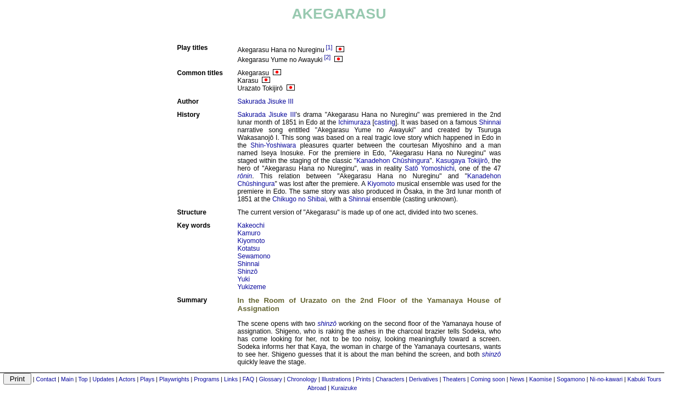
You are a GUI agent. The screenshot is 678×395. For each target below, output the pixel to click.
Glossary (270, 379)
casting (384, 122)
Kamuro (249, 233)
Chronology (302, 379)
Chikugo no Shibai (299, 199)
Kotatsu (249, 248)
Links (231, 379)
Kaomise (540, 379)
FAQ (248, 379)
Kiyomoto (381, 184)
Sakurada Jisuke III (266, 101)
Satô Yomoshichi (430, 168)
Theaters (454, 379)
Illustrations (336, 379)
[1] (329, 47)
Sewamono (254, 256)
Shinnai (490, 122)
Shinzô (248, 271)
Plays (147, 379)
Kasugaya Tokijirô (462, 161)
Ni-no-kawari (606, 379)
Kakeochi (251, 225)
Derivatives (423, 379)
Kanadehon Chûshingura (392, 161)
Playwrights (174, 379)
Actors (127, 379)
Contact (46, 379)
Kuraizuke (344, 388)
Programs (206, 379)
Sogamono (571, 379)
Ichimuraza (354, 122)
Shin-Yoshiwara (273, 145)
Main (67, 379)
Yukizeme (252, 287)
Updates (104, 379)
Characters (390, 379)
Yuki (244, 279)
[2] (327, 57)
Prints (363, 379)
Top (83, 379)
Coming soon (487, 379)
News (517, 379)
